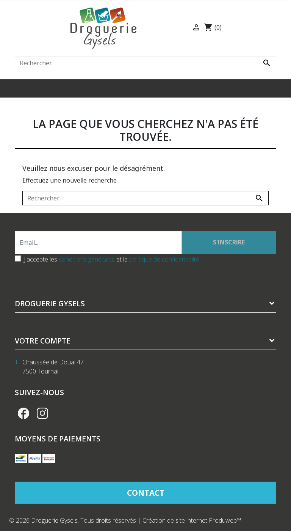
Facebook (23, 413)
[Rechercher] (145, 63)
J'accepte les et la (111, 259)
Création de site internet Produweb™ (191, 520)
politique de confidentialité (164, 259)
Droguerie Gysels (50, 303)
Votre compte (42, 341)
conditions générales (87, 259)
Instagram (42, 413)
